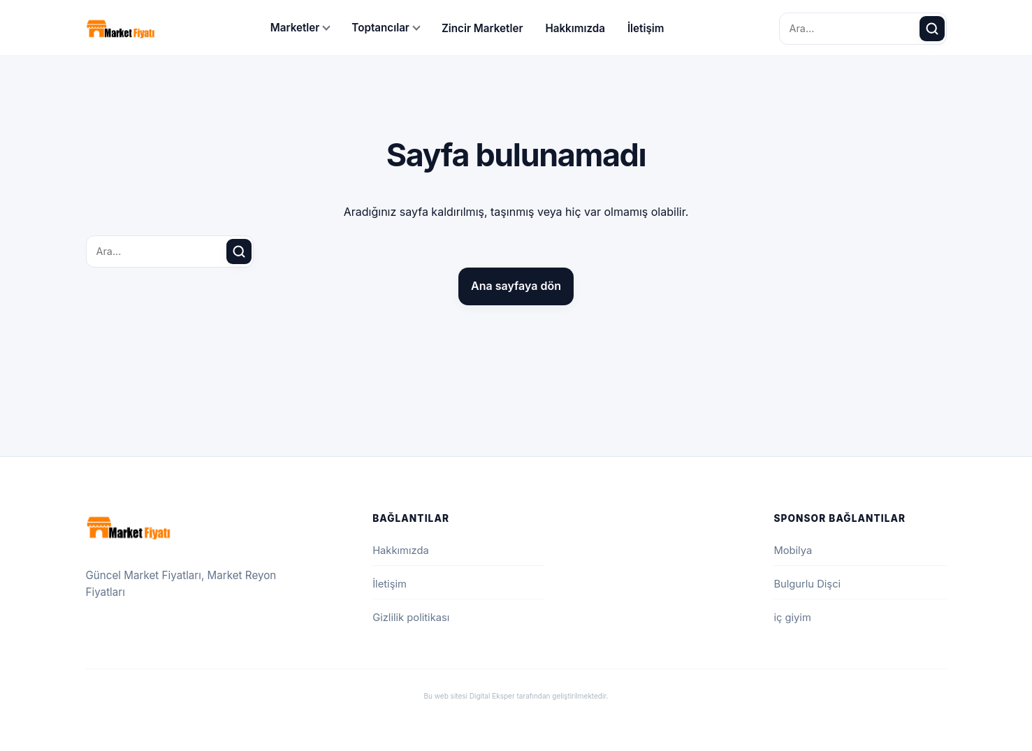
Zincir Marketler (482, 28)
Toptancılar (380, 27)
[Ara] (932, 28)
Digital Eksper (492, 696)
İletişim (645, 28)
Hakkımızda (574, 28)
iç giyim (792, 617)
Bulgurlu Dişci (807, 584)
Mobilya (792, 550)
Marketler (295, 27)
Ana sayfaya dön (516, 286)
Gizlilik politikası (410, 617)
